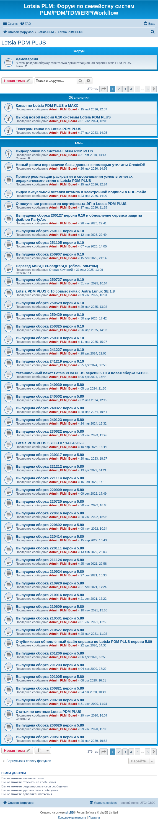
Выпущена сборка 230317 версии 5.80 (50, 455)
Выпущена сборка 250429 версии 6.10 (50, 315)
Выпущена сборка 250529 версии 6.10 (50, 303)
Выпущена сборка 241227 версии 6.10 (50, 350)
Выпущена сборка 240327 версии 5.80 (50, 408)
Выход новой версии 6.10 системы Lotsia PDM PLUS (63, 117)
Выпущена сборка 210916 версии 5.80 (50, 595)
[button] (103, 89)
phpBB (70, 812)
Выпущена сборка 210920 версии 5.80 (50, 583)
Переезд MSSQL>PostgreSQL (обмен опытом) (57, 266)
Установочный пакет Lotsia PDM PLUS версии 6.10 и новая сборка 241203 (82, 373)
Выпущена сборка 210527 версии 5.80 (50, 630)
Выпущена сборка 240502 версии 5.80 (50, 396)
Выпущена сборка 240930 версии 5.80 (50, 385)
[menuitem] (25, 23)
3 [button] (125, 88)
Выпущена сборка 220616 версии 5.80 (50, 513)
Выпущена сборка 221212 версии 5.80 (50, 466)
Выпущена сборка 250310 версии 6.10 (50, 338)
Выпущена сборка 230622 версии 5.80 (50, 431)
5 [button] (137, 88)
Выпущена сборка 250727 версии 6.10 (50, 279)
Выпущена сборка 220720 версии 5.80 (50, 501)
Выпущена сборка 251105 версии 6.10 (50, 243)
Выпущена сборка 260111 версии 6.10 (50, 231)
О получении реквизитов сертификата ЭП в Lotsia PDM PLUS (71, 204)
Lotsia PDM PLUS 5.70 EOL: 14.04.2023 (50, 443)
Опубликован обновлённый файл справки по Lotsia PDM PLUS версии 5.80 (84, 641)
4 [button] (131, 88)
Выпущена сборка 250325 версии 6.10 (50, 326)
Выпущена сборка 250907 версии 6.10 (50, 254)
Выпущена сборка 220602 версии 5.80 (50, 525)
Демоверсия (27, 59)
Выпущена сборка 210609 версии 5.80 (50, 606)
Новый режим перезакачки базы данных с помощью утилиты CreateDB (81, 165)
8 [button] (148, 88)
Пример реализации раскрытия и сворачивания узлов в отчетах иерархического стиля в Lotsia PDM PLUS (74, 178)
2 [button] (119, 88)
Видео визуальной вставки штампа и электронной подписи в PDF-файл (81, 192)
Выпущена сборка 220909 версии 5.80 (50, 490)
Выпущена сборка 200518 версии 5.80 (50, 737)
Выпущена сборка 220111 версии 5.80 (50, 548)
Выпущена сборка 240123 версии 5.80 (50, 420)
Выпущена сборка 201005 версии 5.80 (50, 677)
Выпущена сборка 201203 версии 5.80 (50, 665)
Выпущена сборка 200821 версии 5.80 (50, 688)
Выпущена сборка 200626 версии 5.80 (50, 725)
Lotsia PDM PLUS (23, 42)
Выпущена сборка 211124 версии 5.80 (50, 560)
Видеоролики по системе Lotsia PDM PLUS (54, 151)
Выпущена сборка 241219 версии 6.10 (50, 361)
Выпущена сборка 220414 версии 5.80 (50, 536)
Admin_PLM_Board (63, 109)
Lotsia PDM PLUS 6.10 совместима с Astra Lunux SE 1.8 (65, 291)
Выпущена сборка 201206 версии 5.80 (50, 653)
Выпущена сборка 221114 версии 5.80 (50, 478)
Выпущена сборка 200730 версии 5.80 (50, 700)
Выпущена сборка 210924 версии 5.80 (50, 571)
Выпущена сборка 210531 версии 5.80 (50, 618)
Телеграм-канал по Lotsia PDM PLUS (48, 129)
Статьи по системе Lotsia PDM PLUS (48, 712)
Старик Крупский (61, 269)
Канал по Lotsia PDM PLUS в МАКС (47, 105)
